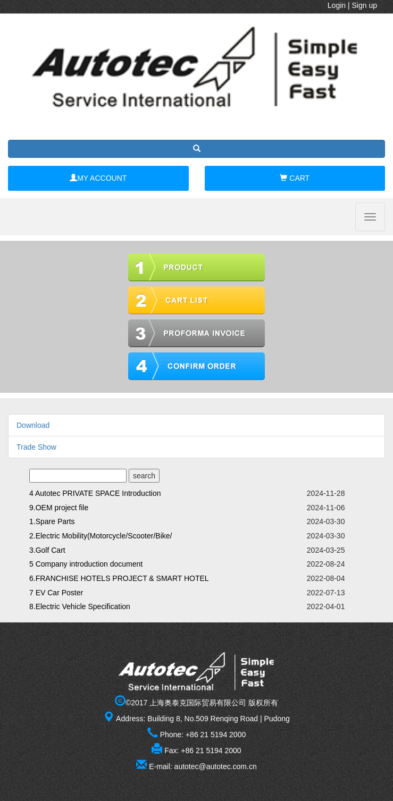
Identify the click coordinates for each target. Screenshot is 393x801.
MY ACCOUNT (98, 178)
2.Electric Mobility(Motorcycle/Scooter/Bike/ (100, 536)
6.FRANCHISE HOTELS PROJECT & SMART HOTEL (119, 578)
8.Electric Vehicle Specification (79, 606)
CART (295, 178)
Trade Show (36, 447)
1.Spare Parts (52, 521)
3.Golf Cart (47, 550)
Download (32, 425)
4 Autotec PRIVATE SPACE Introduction (95, 493)
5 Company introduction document (86, 564)
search (144, 475)
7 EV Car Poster (56, 592)
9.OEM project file (58, 507)
